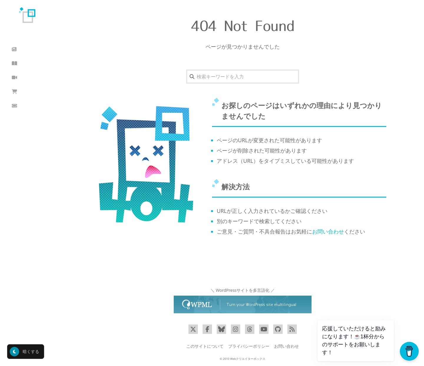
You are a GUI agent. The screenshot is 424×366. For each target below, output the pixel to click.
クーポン (25, 105)
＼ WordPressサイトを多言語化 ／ (243, 290)
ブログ (22, 49)
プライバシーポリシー (248, 346)
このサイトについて (204, 346)
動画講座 (25, 77)
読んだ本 (25, 63)
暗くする (24, 351)
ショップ (25, 91)
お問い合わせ (328, 231)
